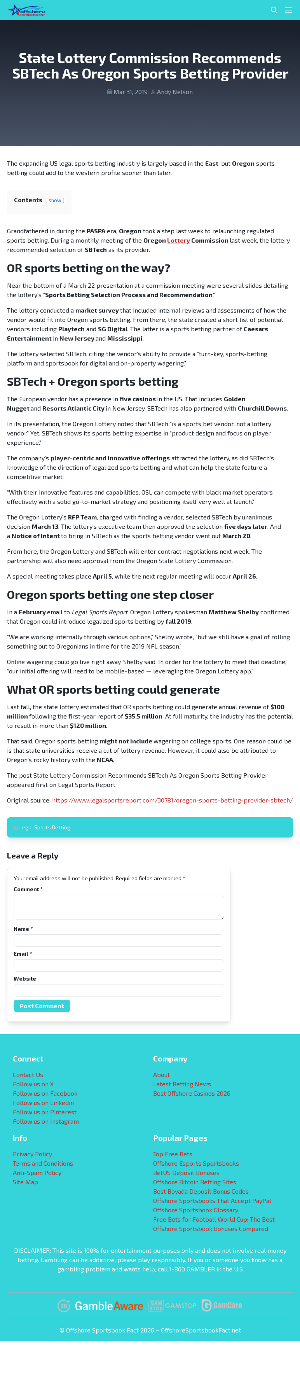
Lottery (178, 240)
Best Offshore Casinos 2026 (191, 1093)
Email (23, 953)
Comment (28, 889)
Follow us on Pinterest (45, 1112)
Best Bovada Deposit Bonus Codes (201, 1191)
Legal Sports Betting (44, 827)
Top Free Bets (172, 1153)
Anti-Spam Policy (37, 1172)
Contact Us (28, 1074)
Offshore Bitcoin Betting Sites (194, 1181)
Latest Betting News (182, 1084)
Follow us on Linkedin (43, 1102)
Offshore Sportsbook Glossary (195, 1209)
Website (25, 978)
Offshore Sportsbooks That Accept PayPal (212, 1200)
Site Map (25, 1181)
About (161, 1074)
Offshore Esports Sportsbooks (196, 1163)
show (55, 200)
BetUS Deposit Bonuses (186, 1172)
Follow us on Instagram (46, 1121)
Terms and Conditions (43, 1163)
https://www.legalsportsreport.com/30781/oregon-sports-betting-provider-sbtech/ (172, 800)
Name (23, 928)
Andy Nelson (175, 91)
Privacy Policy (32, 1153)
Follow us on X (33, 1084)
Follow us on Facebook (45, 1093)
